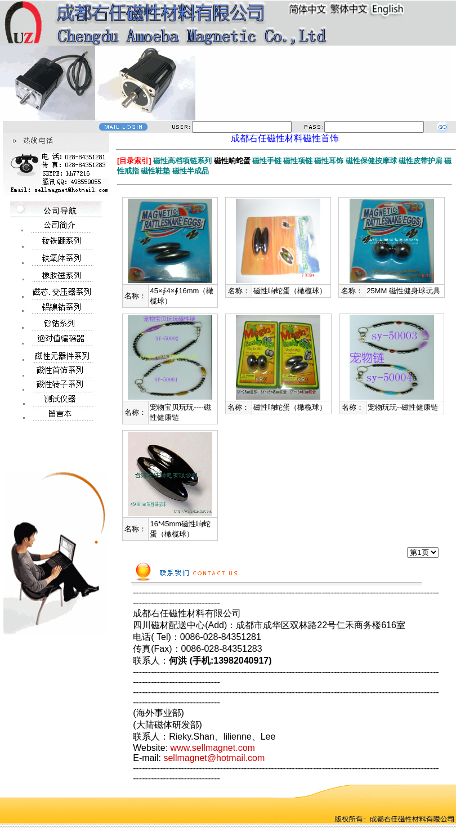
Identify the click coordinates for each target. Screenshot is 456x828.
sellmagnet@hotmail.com (214, 758)
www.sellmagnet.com (213, 748)
